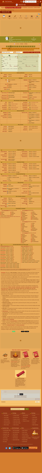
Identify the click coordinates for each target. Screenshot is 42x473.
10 (22, 48)
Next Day (37, 52)
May (17, 46)
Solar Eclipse (6, 415)
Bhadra (10, 41)
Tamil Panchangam (16, 430)
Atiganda (9, 85)
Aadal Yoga (26, 41)
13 (29, 48)
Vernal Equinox (6, 419)
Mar (13, 46)
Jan (8, 46)
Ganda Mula (18, 286)
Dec (32, 46)
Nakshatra (25, 79)
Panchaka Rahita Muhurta (5, 246)
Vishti (30, 89)
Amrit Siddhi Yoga (28, 288)
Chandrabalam (6, 210)
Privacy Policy (35, 438)
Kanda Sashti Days (16, 439)
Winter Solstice (6, 424)
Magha (30, 79)
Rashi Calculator (25, 434)
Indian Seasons (25, 430)
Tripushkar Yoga (35, 286)
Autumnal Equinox (7, 422)
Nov (30, 46)
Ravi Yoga (33, 288)
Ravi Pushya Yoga (4, 288)
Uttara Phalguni (31, 84)
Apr (15, 46)
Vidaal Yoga (30, 41)
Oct (28, 46)
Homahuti (5, 184)
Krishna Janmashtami (20, 324)
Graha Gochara (16, 424)
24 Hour (21, 43)
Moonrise (5, 76)
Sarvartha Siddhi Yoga (20, 41)
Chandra (4, 319)
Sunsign (5, 114)
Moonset (25, 76)
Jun (19, 46)
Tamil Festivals (15, 437)
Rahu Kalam (4, 163)
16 (36, 48)
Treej (9, 81)
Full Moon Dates (16, 415)
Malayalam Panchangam (26, 437)
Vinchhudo (23, 286)
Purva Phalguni (31, 81)
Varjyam (5, 168)
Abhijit (5, 153)
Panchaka (13, 286)
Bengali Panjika (25, 439)
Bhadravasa (5, 188)
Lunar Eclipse (6, 417)
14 (31, 48)
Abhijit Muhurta (5, 311)
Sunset (26, 74)
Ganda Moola (14, 41)
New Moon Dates (16, 417)
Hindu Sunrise (24, 432)
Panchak (33, 415)
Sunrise (5, 74)
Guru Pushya (5, 439)
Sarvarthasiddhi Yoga (6, 430)
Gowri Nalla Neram (16, 432)
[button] (30, 1)
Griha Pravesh (25, 417)
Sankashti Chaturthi (10, 324)
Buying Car (25, 419)
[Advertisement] (21, 28)
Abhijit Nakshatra (35, 424)
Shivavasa (5, 191)
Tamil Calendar (15, 434)
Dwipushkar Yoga (28, 286)
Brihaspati (12, 319)
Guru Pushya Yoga (11, 288)
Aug (23, 46)
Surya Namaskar (14, 320)
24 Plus (26, 43)
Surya (7, 319)
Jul (21, 46)
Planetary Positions (16, 419)
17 (38, 48)
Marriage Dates (25, 415)
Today (32, 52)
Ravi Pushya (5, 437)
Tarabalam (26, 210)
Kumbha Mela (24, 441)
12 (27, 48)
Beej (9, 79)
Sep (26, 46)
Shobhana (10, 84)
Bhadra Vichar (34, 419)
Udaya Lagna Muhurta (25, 246)
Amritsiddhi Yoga (6, 432)
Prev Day (26, 52)
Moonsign (5, 112)
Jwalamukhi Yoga (4, 289)
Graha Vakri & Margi (16, 422)
